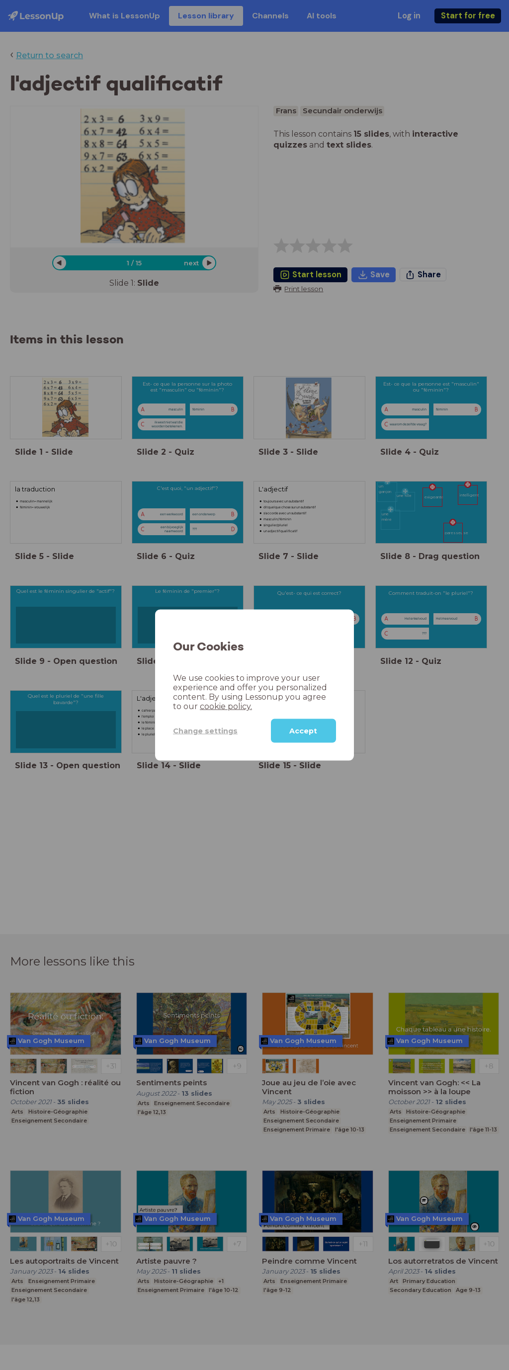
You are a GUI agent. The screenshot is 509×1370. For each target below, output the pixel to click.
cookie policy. (226, 706)
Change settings (205, 730)
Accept (303, 730)
